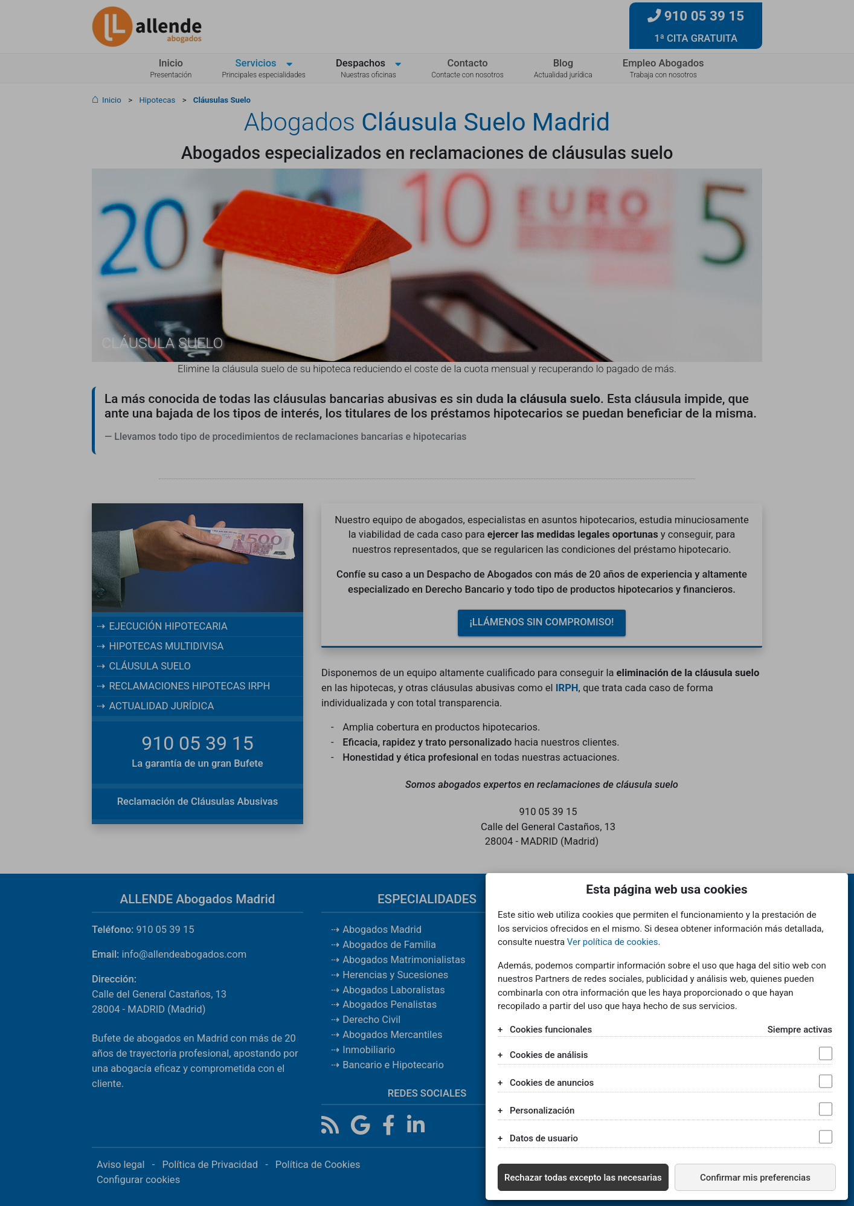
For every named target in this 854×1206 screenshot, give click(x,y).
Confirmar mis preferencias (755, 1177)
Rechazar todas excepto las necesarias (583, 1177)
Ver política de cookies (612, 942)
